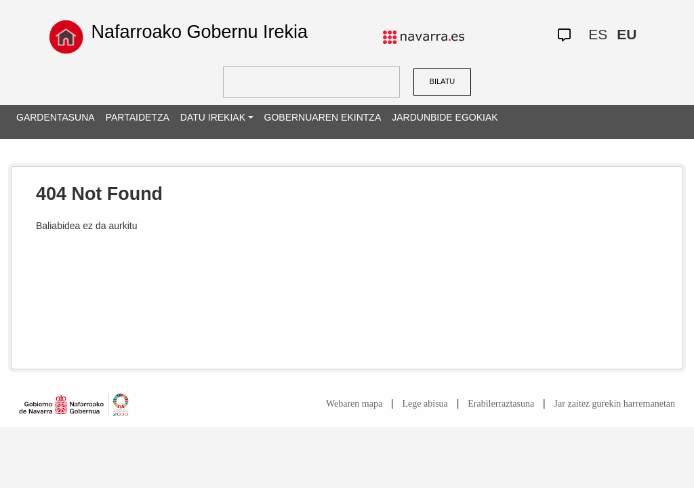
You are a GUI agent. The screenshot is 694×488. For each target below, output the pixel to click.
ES (597, 34)
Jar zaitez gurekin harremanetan (614, 404)
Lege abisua (425, 404)
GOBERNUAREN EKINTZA (323, 117)
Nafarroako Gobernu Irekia (199, 32)
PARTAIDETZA (137, 117)
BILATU (442, 81)
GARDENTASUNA (55, 117)
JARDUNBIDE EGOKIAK (444, 117)
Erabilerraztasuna (501, 404)
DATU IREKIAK (212, 117)
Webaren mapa (354, 404)
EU (626, 34)
